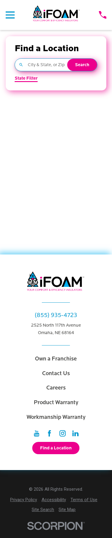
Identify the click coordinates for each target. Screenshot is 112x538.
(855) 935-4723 (56, 315)
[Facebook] (49, 433)
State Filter (26, 78)
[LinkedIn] (75, 433)
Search (82, 64)
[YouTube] (36, 433)
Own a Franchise (56, 358)
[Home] (56, 14)
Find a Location (56, 448)
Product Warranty (56, 402)
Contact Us (56, 373)
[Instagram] (62, 433)
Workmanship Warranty (56, 417)
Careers (56, 387)
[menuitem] (23, 500)
